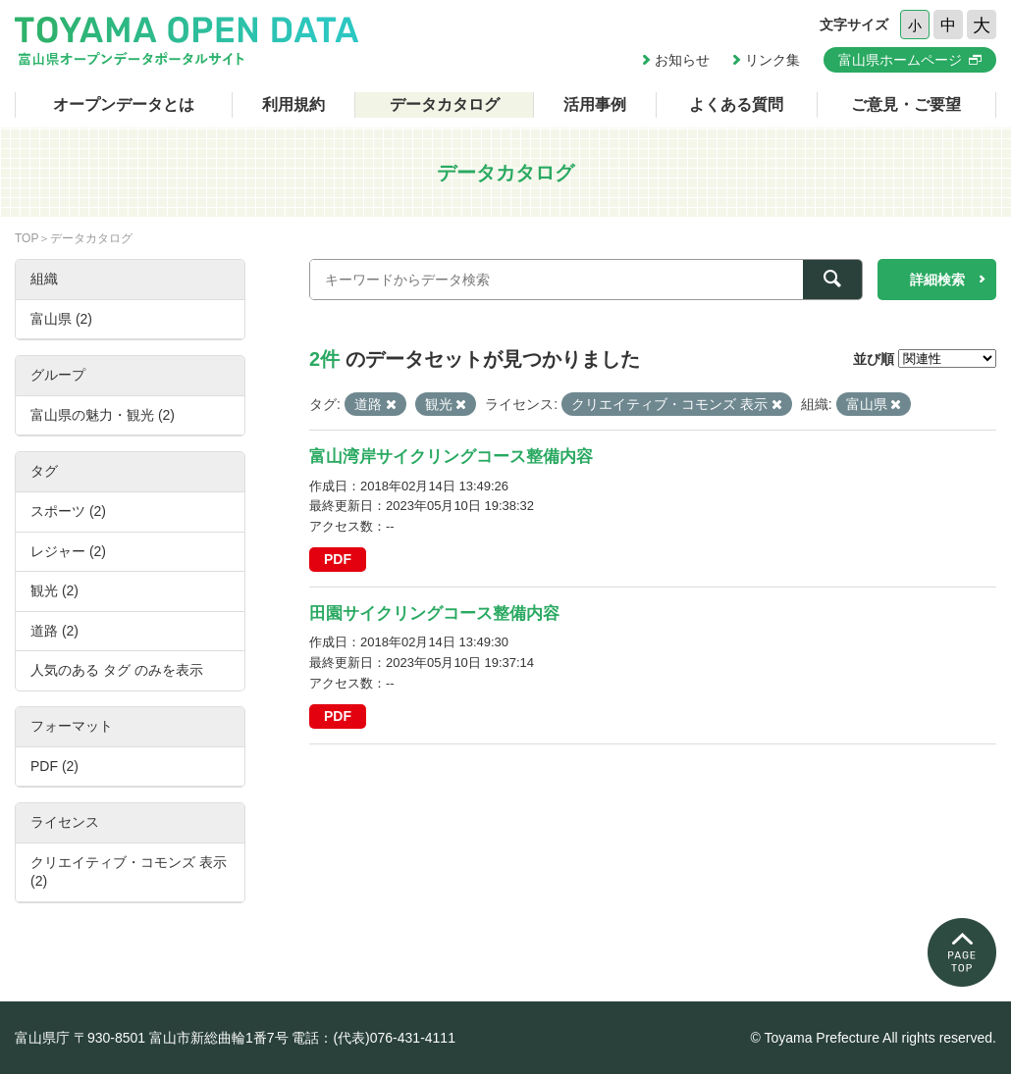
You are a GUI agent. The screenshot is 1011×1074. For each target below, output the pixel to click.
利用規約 (293, 104)
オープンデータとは (123, 104)
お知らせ (682, 60)
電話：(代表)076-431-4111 (373, 1038)
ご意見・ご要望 (906, 104)
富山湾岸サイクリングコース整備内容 (451, 456)
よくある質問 (736, 104)
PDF (337, 559)
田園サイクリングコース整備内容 (434, 613)
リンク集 (772, 60)
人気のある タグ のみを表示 (116, 670)
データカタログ (445, 104)
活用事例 (594, 104)
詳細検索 (937, 279)
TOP (26, 238)
